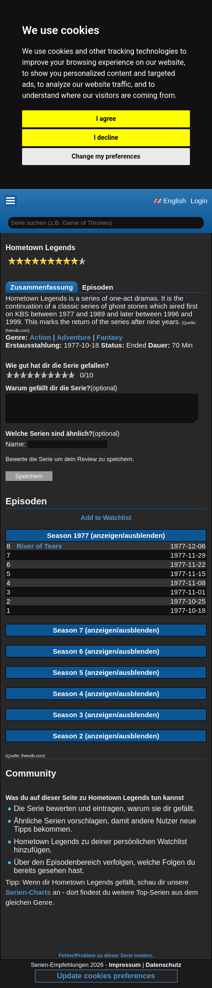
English (170, 201)
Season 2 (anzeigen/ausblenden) (106, 741)
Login (198, 201)
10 (71, 374)
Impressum (125, 970)
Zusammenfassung (41, 287)
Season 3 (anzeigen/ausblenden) (106, 720)
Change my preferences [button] (106, 156)
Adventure (74, 337)
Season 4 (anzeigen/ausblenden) (106, 699)
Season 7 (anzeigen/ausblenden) (106, 636)
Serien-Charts (28, 898)
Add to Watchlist (106, 523)
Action (41, 337)
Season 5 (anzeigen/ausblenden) (106, 678)
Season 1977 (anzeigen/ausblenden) (106, 541)
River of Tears (39, 551)
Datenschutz (163, 970)
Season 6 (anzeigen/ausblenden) (106, 657)
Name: (16, 449)
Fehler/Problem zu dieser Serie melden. (106, 961)
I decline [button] (106, 137)
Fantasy (110, 337)
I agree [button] (106, 118)
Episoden (98, 287)
